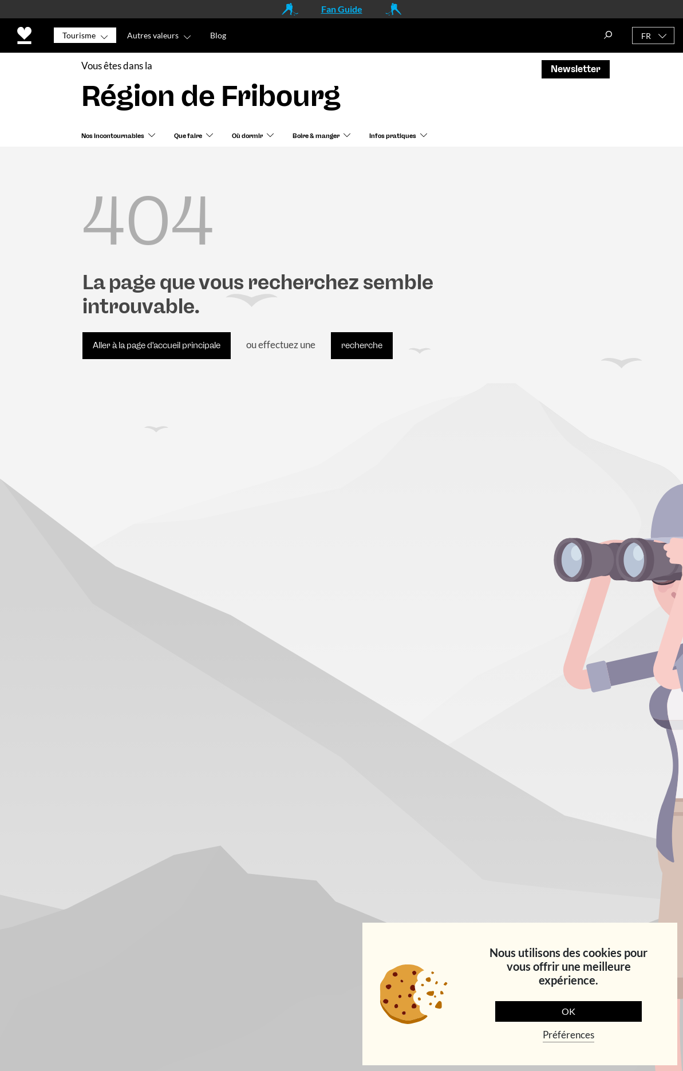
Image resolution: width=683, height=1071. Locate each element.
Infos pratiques (392, 136)
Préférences (568, 1035)
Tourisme (79, 35)
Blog (218, 35)
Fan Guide (341, 8)
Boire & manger (316, 136)
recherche (361, 345)
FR (646, 36)
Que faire (188, 136)
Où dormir (247, 136)
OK (568, 1011)
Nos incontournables (112, 136)
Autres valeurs (153, 35)
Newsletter (576, 69)
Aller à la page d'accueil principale (156, 345)
